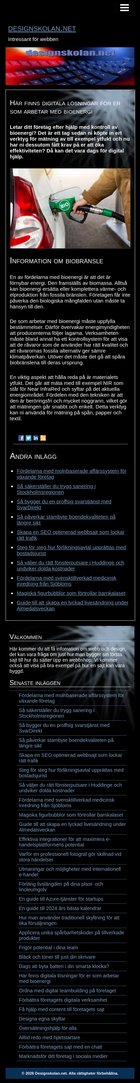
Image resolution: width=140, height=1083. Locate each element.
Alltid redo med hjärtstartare (49, 1037)
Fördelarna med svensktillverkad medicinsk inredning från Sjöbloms (66, 581)
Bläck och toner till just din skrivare (57, 957)
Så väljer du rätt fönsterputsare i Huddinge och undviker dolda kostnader (70, 565)
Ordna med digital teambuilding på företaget (67, 990)
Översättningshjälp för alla (47, 1028)
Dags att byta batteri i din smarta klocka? (64, 966)
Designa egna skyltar (42, 1019)
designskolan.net (42, 28)
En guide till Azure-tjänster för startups (61, 899)
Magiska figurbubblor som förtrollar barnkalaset (71, 593)
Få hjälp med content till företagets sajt (61, 1009)
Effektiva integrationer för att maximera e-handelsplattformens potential (64, 842)
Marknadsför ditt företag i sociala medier (63, 1056)
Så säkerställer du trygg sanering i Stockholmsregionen (56, 489)
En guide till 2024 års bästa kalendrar (60, 908)
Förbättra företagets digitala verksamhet (63, 1000)
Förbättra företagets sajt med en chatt (60, 1047)
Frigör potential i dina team (48, 947)
